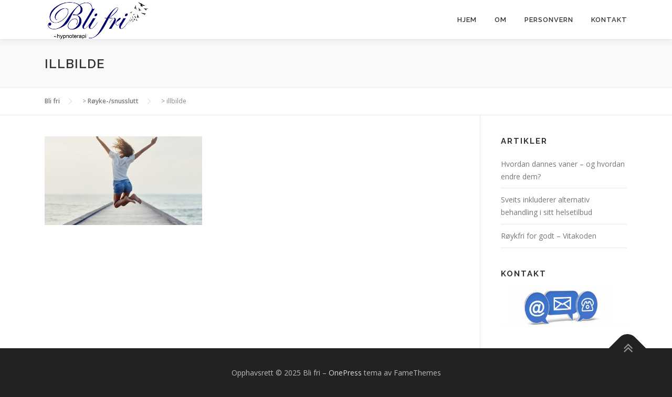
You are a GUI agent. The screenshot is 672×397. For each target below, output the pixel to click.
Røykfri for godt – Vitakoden (548, 236)
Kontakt (609, 20)
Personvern (548, 20)
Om (501, 20)
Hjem (467, 20)
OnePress (345, 373)
